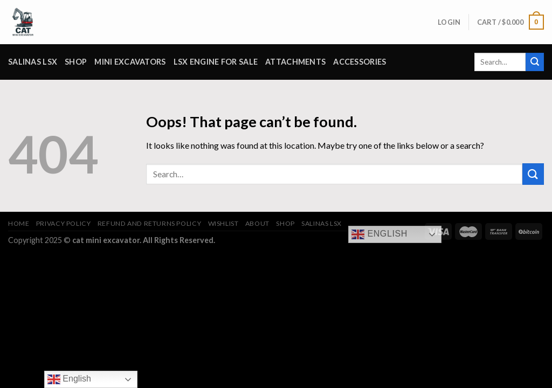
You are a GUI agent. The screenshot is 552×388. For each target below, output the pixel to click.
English (379, 234)
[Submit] (535, 62)
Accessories (359, 61)
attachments (295, 61)
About (257, 223)
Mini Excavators (129, 61)
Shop (76, 61)
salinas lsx (32, 61)
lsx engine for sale (216, 61)
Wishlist (223, 223)
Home (18, 223)
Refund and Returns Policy (149, 223)
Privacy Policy (63, 223)
